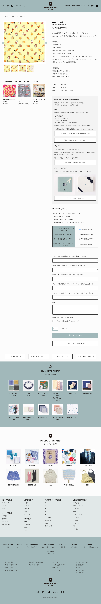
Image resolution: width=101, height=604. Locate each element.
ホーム (6, 16)
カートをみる (80, 570)
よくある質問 (15, 356)
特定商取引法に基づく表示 (37, 562)
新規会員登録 (80, 565)
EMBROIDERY (8, 545)
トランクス (77, 509)
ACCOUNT (67, 6)
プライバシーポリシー (35, 565)
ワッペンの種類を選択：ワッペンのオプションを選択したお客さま (72, 284)
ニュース (55, 562)
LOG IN (83, 6)
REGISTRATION (75, 6)
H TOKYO (13, 16)
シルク (26, 506)
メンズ (4, 506)
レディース (6, 503)
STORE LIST (63, 545)
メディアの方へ (57, 570)
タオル (26, 511)
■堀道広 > (55, 42)
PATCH (19, 545)
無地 (25, 522)
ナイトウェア (77, 514)
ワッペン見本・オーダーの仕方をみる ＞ (75, 162)
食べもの (48, 520)
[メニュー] (96, 6)
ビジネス (5, 522)
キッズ (4, 509)
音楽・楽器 (48, 526)
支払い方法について (86, 356)
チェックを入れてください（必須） (63, 317)
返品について (62, 356)
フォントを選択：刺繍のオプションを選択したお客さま (69, 256)
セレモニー (6, 524)
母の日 (4, 516)
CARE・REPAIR (48, 545)
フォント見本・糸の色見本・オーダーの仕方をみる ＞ (75, 133)
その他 (75, 529)
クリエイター (22, 16)
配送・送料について (38, 356)
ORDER (89, 545)
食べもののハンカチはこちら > (62, 77)
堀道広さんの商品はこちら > (61, 71)
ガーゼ (26, 509)
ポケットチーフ (78, 506)
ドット (26, 530)
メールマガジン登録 (82, 562)
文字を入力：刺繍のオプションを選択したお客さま (68, 274)
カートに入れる (75, 335)
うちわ (75, 520)
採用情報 (55, 567)
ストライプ (28, 524)
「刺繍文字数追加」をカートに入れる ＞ (75, 140)
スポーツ (48, 523)
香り (74, 526)
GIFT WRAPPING (32, 545)
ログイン (79, 567)
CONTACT (50, 552)
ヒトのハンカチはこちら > (61, 74)
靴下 (74, 511)
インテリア (77, 523)
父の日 (4, 519)
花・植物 (48, 517)
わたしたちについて (58, 565)
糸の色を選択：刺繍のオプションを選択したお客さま (68, 265)
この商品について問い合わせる (75, 343)
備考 (53, 302)
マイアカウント (81, 572)
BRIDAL (74, 545)
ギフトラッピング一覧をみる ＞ (75, 198)
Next (45, 42)
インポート (28, 514)
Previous (3, 42)
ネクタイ (76, 503)
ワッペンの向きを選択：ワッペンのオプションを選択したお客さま (72, 293)
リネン (26, 503)
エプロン (76, 517)
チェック (27, 527)
